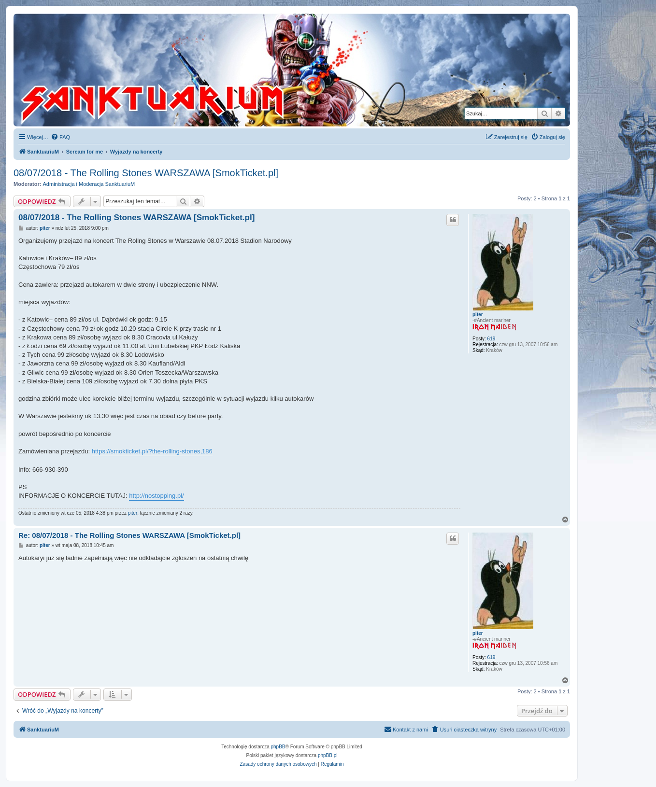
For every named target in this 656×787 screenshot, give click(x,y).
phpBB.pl (328, 755)
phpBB (278, 746)
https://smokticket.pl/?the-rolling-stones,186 (152, 451)
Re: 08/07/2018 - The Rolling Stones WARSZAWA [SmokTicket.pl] (129, 535)
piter (477, 314)
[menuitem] (60, 137)
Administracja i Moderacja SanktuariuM (89, 184)
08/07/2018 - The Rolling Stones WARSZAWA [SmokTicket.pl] (146, 173)
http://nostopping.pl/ (156, 495)
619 (491, 338)
